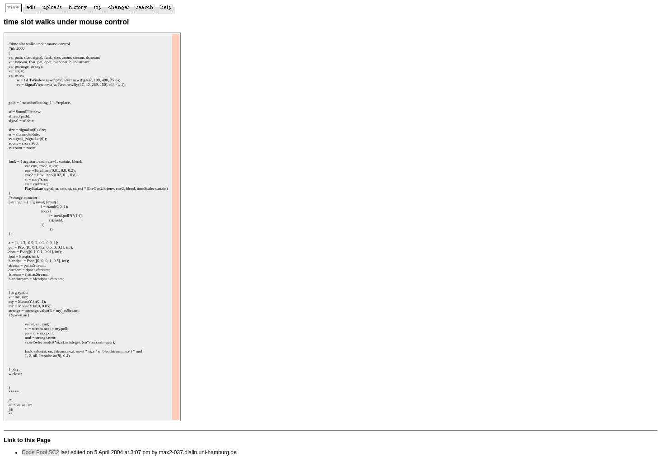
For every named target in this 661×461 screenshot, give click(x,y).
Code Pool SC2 (40, 452)
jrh (11, 409)
